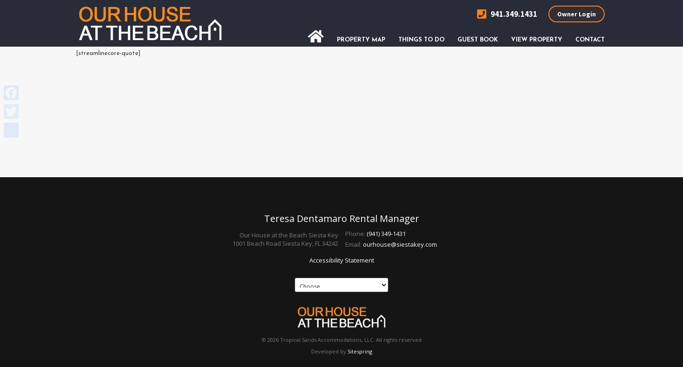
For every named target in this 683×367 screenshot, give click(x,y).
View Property (536, 40)
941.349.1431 (507, 14)
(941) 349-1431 (386, 233)
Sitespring (360, 351)
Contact (590, 40)
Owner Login (576, 14)
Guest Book (478, 40)
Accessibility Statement (341, 260)
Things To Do (421, 40)
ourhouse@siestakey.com (400, 244)
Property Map (361, 40)
